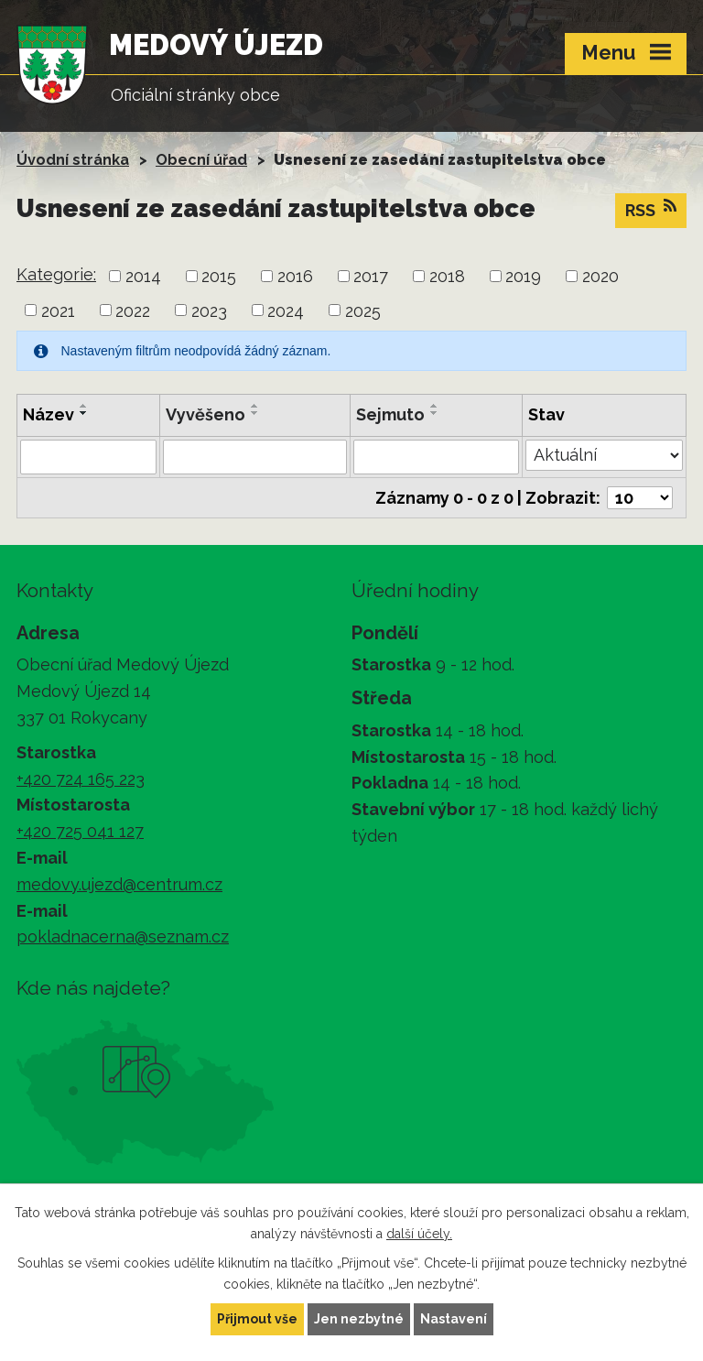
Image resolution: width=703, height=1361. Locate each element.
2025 (363, 310)
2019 (523, 276)
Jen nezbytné (359, 1319)
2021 (58, 310)
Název (48, 414)
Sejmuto (390, 414)
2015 (218, 276)
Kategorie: (56, 274)
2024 (285, 310)
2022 (132, 310)
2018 (447, 276)
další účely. (419, 1233)
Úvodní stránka (72, 160)
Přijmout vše (257, 1319)
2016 (295, 276)
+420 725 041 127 (80, 831)
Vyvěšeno (205, 414)
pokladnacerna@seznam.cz (122, 936)
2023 (209, 310)
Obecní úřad (201, 160)
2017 (370, 276)
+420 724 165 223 (80, 779)
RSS (650, 209)
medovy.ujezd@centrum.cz (119, 884)
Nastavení (453, 1319)
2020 (600, 276)
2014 (143, 276)
